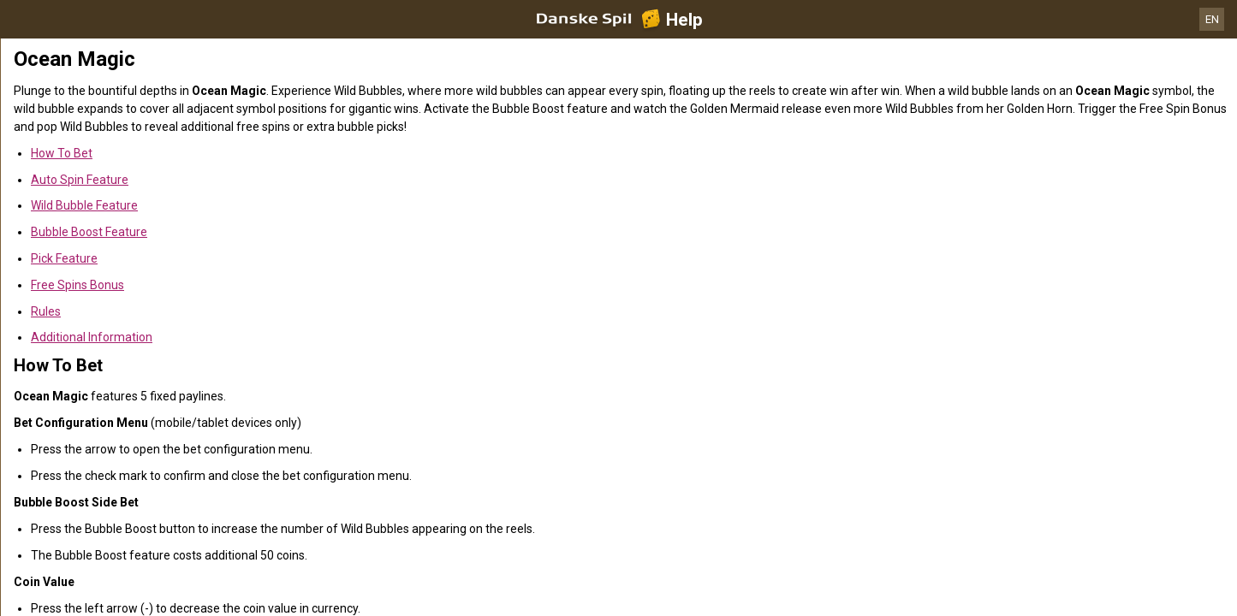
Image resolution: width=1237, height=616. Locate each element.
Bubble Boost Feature (89, 232)
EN (1212, 19)
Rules (46, 311)
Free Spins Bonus (77, 285)
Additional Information (91, 337)
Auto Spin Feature (79, 180)
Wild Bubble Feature (84, 205)
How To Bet (61, 153)
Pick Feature (64, 258)
